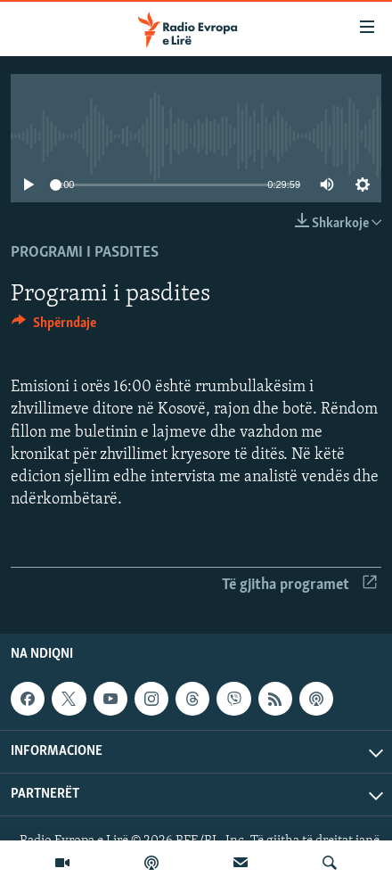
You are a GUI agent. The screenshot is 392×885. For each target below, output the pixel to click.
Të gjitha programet (299, 585)
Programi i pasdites (85, 252)
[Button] (54, 327)
